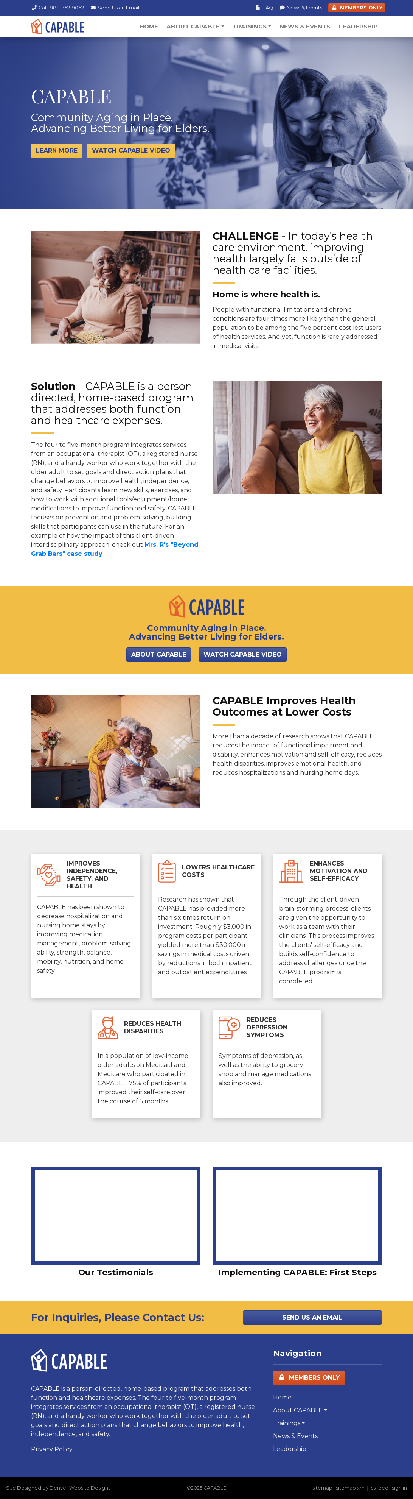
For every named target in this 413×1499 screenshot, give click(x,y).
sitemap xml (351, 1488)
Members (356, 7)
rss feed (378, 1488)
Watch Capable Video (131, 150)
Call (57, 7)
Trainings (250, 26)
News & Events (304, 26)
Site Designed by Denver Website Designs (58, 1488)
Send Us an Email (312, 1317)
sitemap (322, 1488)
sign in (399, 1488)
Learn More (57, 150)
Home (149, 26)
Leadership (358, 26)
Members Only (309, 1377)
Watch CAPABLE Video (242, 654)
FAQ (264, 8)
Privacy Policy (52, 1449)
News (300, 7)
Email (114, 7)
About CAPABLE (193, 26)
